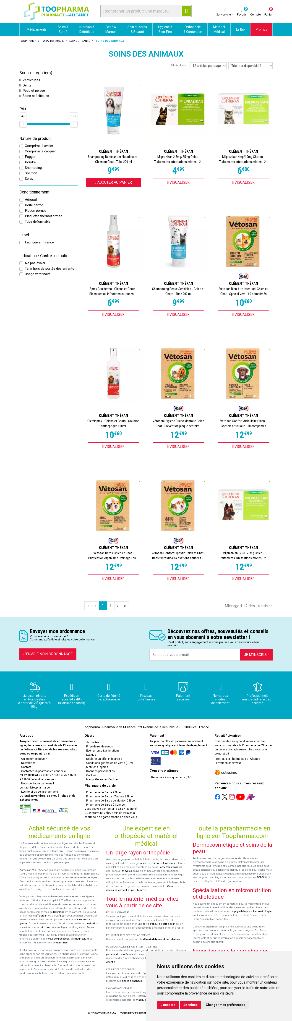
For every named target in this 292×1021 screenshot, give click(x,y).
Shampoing (33, 168)
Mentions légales (96, 767)
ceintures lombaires (163, 863)
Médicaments (36, 29)
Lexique (90, 754)
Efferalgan (41, 915)
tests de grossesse (58, 938)
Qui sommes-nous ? (33, 758)
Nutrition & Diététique (86, 29)
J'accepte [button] (168, 1005)
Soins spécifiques (34, 96)
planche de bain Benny (119, 954)
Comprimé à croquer (40, 151)
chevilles (127, 871)
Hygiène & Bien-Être (165, 29)
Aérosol (31, 200)
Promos (261, 29)
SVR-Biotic (262, 877)
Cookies (90, 775)
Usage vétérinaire (38, 274)
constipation (91, 923)
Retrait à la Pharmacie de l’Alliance (237, 758)
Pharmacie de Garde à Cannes (105, 804)
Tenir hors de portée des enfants (49, 268)
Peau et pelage (32, 91)
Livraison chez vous (228, 763)
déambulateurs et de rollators (161, 939)
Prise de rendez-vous (99, 746)
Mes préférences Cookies (102, 779)
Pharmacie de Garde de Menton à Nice (110, 800)
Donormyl (77, 931)
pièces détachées (132, 980)
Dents (25, 85)
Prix (22, 109)
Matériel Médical (219, 29)
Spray (29, 179)
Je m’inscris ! (256, 655)
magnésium (81, 938)
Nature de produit (35, 138)
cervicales (166, 867)
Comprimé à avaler (39, 146)
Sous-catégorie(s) (35, 73)
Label (24, 235)
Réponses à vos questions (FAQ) (171, 777)
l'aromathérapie (262, 911)
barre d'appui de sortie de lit (159, 923)
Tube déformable (37, 221)
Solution (31, 173)
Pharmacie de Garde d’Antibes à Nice (109, 796)
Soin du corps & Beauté (137, 29)
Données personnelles (100, 771)
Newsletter (27, 763)
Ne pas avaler (35, 263)
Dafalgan (60, 915)
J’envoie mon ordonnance (48, 654)
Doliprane (58, 912)
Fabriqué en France (39, 242)
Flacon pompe (36, 211)
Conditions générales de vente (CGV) (109, 763)
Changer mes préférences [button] (225, 1005)
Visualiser (178, 182)
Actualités (92, 742)
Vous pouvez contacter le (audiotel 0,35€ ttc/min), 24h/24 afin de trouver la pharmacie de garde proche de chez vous (111, 813)
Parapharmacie (53, 40)
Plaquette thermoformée (43, 216)
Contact (25, 767)
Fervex (90, 927)
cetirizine (44, 927)
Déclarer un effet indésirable (103, 758)
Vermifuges (29, 80)
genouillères (143, 863)
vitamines (62, 942)
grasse (23, 923)
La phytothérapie (240, 911)
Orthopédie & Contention (192, 29)
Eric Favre (260, 930)
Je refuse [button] (190, 1005)
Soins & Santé (63, 29)
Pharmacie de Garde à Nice (103, 792)
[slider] (23, 124)
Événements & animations (102, 750)
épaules (177, 867)
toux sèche (83, 919)
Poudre (30, 162)
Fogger (30, 157)
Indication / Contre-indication (44, 255)
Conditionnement (34, 192)
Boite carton (34, 205)
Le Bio (240, 29)
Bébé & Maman (111, 29)
